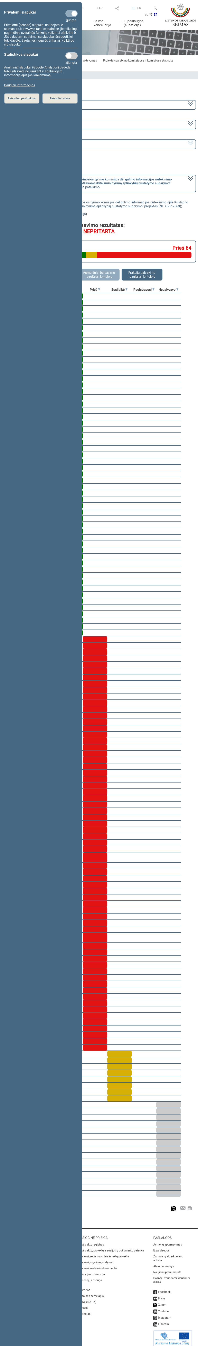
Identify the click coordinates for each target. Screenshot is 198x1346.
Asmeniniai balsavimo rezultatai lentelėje (99, 274)
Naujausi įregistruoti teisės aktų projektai (104, 1253)
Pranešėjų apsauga (90, 1277)
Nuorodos (84, 1287)
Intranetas (84, 1311)
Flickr (161, 1295)
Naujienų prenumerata (167, 1269)
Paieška (83, 1305)
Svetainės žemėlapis (91, 1293)
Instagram (164, 1314)
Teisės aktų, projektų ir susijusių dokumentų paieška (111, 1247)
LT (133, 8)
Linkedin (163, 1321)
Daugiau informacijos (19, 85)
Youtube (163, 1308)
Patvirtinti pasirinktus (22, 98)
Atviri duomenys (163, 1263)
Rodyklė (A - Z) (87, 1299)
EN (139, 8)
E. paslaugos (161, 1247)
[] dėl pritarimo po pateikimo (88, 183)
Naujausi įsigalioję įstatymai (95, 1259)
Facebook (164, 1289)
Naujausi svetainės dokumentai (97, 1265)
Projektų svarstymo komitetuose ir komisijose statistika (138, 60)
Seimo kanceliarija (102, 23)
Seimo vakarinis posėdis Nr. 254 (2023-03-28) (37, 144)
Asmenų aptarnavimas (167, 1241)
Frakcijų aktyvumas (85, 60)
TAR (100, 8)
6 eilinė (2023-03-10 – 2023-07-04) (29, 124)
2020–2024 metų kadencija (24, 104)
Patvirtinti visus (60, 98)
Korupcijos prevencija (91, 1271)
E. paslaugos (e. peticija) (133, 23)
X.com (162, 1302)
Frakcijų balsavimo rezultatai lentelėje (141, 274)
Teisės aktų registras (91, 1241)
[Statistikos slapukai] (71, 55)
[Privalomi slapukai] (71, 13)
